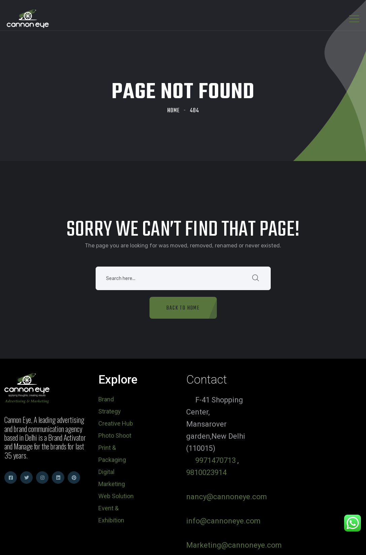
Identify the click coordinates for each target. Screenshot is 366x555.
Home (173, 111)
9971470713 (215, 460)
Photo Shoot (114, 435)
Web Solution (116, 496)
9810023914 (206, 472)
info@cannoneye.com (223, 521)
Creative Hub (115, 423)
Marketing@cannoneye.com (234, 545)
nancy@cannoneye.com (226, 496)
